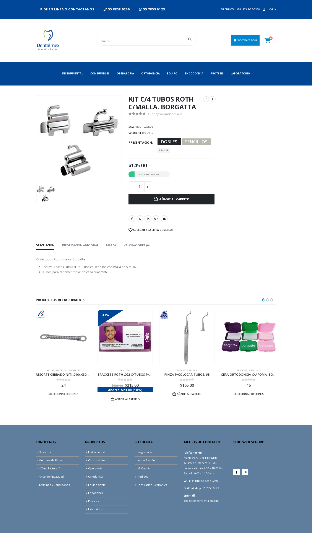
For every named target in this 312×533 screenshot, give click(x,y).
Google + (156, 218)
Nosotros (45, 452)
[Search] (190, 39)
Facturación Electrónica (152, 485)
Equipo (172, 73)
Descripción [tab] (45, 245)
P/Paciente (255, 370)
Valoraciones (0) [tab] (137, 245)
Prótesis (217, 73)
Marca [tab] (111, 245)
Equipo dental (97, 485)
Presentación (140, 142)
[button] (264, 300)
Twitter (139, 218)
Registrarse (145, 452)
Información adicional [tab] (80, 245)
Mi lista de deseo (248, 9)
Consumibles (99, 73)
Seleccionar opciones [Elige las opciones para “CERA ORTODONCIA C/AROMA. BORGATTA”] (249, 394)
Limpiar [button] (164, 150)
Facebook (131, 218)
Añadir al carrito (174, 199)
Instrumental (72, 73)
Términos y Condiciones (54, 485)
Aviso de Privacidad (51, 477)
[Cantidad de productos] (140, 186)
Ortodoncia (150, 73)
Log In (269, 9)
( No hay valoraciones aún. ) (166, 114)
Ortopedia (73, 370)
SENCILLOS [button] (196, 142)
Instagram (245, 472)
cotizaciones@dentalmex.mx (201, 501)
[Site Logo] (49, 40)
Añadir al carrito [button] (127, 399)
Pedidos (143, 477)
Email (164, 218)
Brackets (147, 133)
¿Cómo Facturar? (49, 468)
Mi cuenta (227, 9)
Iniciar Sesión (146, 460)
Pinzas (193, 370)
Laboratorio (240, 73)
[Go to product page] (63, 337)
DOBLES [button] (169, 142)
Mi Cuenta (144, 468)
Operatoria (125, 73)
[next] (213, 99)
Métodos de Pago (50, 460)
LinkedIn (148, 218)
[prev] (206, 99)
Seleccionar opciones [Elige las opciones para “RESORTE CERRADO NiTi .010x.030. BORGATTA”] (63, 394)
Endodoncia (194, 73)
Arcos (50, 370)
